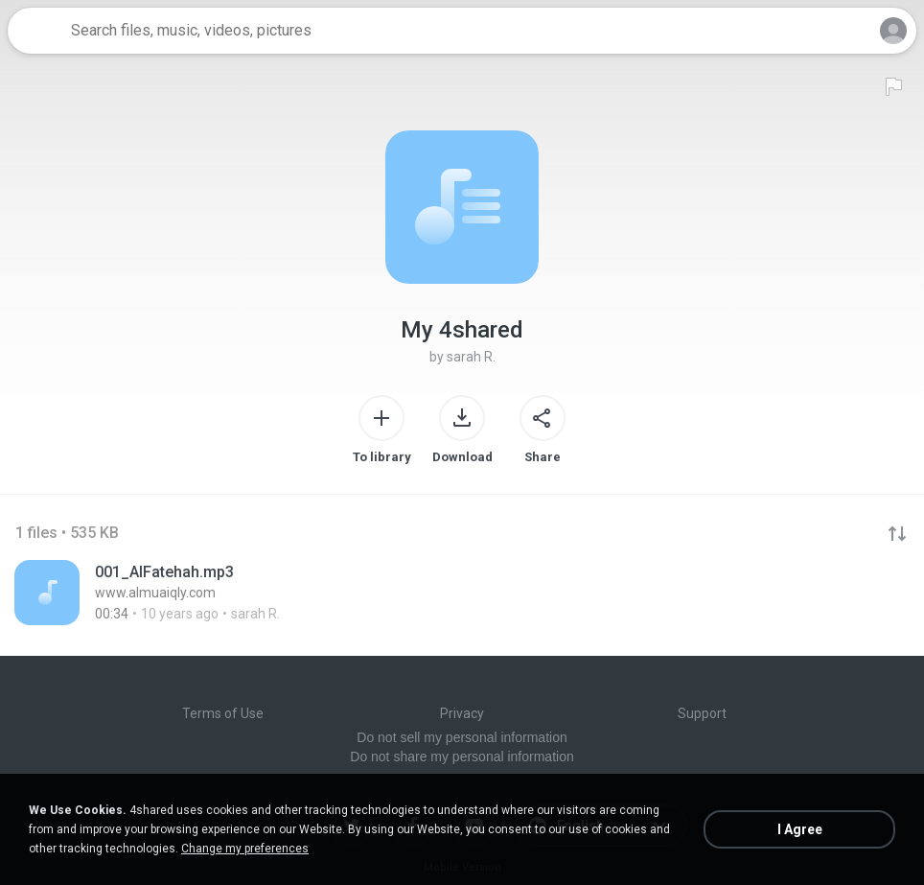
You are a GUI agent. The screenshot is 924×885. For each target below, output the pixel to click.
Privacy (462, 713)
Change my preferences (245, 848)
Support (702, 713)
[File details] (216, 592)
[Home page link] (36, 30)
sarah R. (471, 356)
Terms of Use (223, 713)
